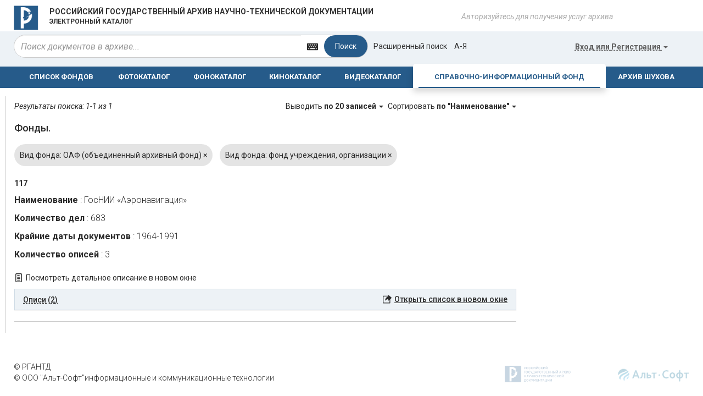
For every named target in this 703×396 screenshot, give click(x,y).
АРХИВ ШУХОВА (646, 77)
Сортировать (452, 106)
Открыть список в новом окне (450, 299)
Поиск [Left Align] (345, 46)
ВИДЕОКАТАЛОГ (372, 77)
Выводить (335, 106)
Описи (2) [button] (40, 299)
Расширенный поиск (410, 46)
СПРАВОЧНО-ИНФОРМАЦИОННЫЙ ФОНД (509, 77)
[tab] (265, 299)
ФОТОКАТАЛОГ (144, 77)
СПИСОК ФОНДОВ (61, 77)
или (621, 46)
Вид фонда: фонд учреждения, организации (308, 155)
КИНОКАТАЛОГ (295, 77)
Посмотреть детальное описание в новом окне (111, 277)
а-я (460, 46)
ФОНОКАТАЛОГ (219, 77)
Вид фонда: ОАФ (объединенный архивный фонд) (113, 155)
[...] (157, 46)
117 (20, 183)
